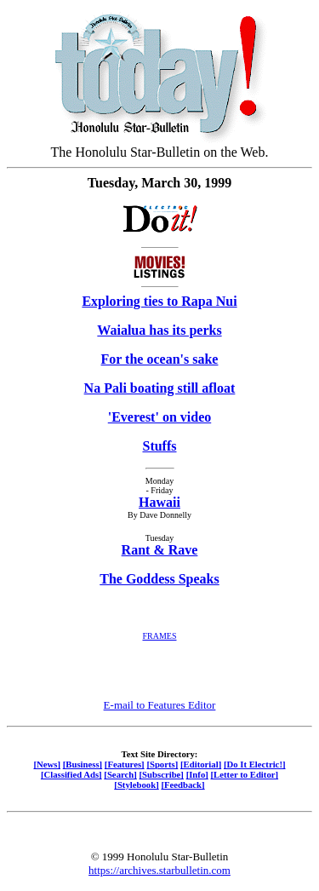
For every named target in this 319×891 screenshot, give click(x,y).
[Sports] (162, 764)
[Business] (82, 764)
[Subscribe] (162, 774)
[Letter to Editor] (245, 774)
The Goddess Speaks (159, 579)
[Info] (197, 774)
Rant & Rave (160, 550)
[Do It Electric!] (255, 764)
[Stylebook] (136, 784)
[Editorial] (200, 764)
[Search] (120, 774)
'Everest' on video (159, 417)
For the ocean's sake (160, 359)
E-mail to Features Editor (160, 704)
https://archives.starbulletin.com (159, 870)
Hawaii (159, 502)
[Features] (125, 764)
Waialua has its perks (159, 330)
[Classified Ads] (71, 774)
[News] (46, 764)
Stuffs (159, 446)
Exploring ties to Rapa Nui (159, 301)
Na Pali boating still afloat (160, 388)
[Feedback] (182, 784)
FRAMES (159, 636)
